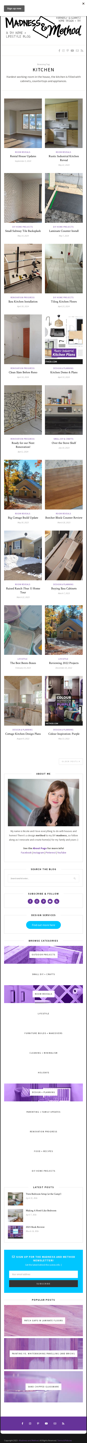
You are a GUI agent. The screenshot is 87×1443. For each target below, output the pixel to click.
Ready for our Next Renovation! (23, 445)
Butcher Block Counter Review (63, 518)
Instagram (38, 852)
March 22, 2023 (23, 597)
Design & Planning (63, 368)
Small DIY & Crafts (63, 439)
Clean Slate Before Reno (23, 372)
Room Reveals (22, 152)
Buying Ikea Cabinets (64, 588)
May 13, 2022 (63, 738)
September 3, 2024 (23, 161)
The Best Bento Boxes (23, 663)
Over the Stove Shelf (64, 443)
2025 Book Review (35, 1227)
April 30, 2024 (23, 306)
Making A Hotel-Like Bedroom (41, 1210)
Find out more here (43, 925)
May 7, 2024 (64, 235)
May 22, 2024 (63, 165)
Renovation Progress (23, 297)
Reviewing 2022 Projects (64, 663)
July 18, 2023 (63, 447)
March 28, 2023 (63, 522)
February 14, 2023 (23, 667)
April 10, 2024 (64, 377)
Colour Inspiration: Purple (63, 734)
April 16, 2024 (23, 377)
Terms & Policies (64, 1440)
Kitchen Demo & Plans (64, 372)
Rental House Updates (23, 156)
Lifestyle (23, 659)
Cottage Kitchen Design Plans (23, 734)
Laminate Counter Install (64, 231)
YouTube (61, 852)
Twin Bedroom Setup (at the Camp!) (43, 1194)
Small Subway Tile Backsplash (23, 231)
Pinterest (51, 852)
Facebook (26, 852)
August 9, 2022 (23, 738)
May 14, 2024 (23, 235)
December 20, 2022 (63, 667)
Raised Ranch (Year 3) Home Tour (23, 590)
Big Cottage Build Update (23, 518)
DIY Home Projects (22, 227)
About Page (40, 848)
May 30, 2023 (23, 522)
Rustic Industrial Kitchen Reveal (64, 158)
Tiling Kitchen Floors (64, 302)
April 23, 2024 (64, 306)
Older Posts (71, 761)
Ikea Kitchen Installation (23, 302)
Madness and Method (29, 1440)
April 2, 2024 (23, 451)
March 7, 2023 (64, 593)
